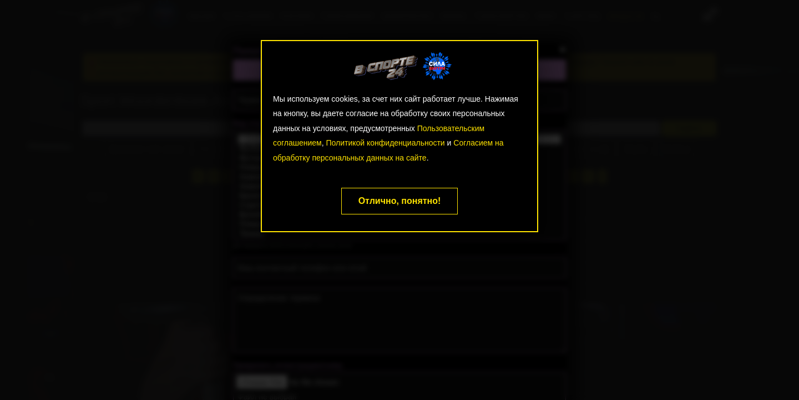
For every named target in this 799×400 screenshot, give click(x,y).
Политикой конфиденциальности (385, 142)
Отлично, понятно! (399, 201)
